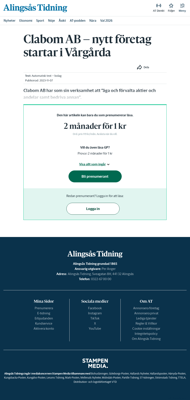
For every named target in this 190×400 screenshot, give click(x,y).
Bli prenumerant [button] (95, 176)
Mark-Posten (72, 377)
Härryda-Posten (177, 373)
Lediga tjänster (146, 318)
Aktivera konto (44, 328)
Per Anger (109, 269)
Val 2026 (106, 20)
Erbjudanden (44, 318)
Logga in (93, 208)
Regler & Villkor (146, 323)
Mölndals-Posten (111, 377)
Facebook (95, 308)
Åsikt (62, 20)
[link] (35, 8)
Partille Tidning (130, 377)
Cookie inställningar (146, 328)
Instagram (95, 313)
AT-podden (78, 20)
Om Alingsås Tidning (146, 339)
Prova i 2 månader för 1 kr (95, 153)
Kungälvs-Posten (36, 377)
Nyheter (10, 20)
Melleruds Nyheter (90, 377)
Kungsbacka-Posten (15, 377)
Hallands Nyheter (139, 373)
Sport (40, 20)
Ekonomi (25, 20)
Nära (92, 20)
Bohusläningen (99, 373)
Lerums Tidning (55, 377)
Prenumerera (44, 308)
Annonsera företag (146, 308)
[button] (182, 8)
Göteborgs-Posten (119, 373)
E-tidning (43, 313)
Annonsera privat (146, 313)
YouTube (95, 328)
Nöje (51, 20)
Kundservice (43, 323)
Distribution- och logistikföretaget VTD (95, 381)
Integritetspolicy (146, 334)
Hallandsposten (158, 373)
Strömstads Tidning (166, 377)
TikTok (94, 318)
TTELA (182, 377)
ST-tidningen (147, 377)
